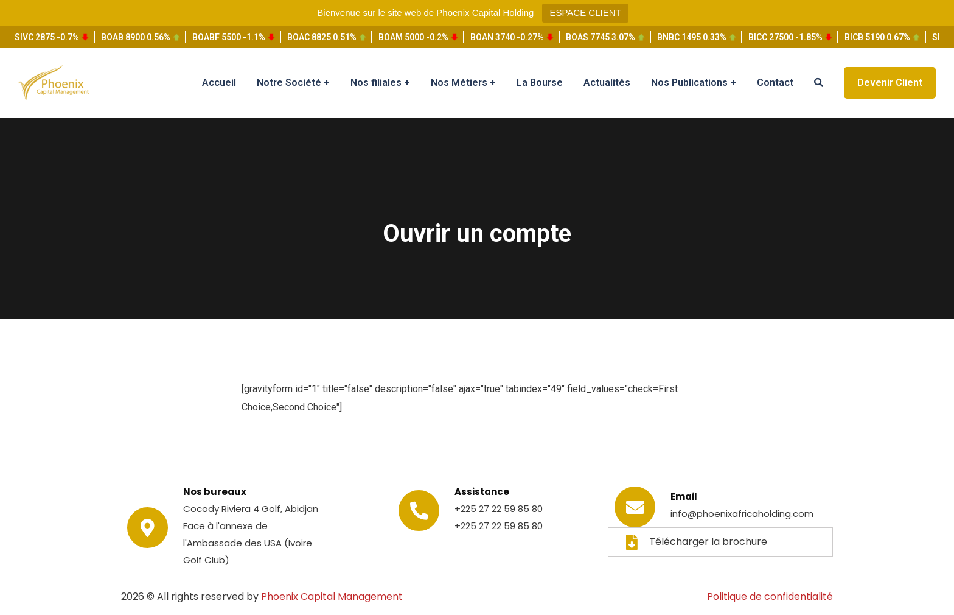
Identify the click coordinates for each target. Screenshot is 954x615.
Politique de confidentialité (770, 596)
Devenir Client (889, 82)
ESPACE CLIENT (585, 12)
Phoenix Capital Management (332, 596)
